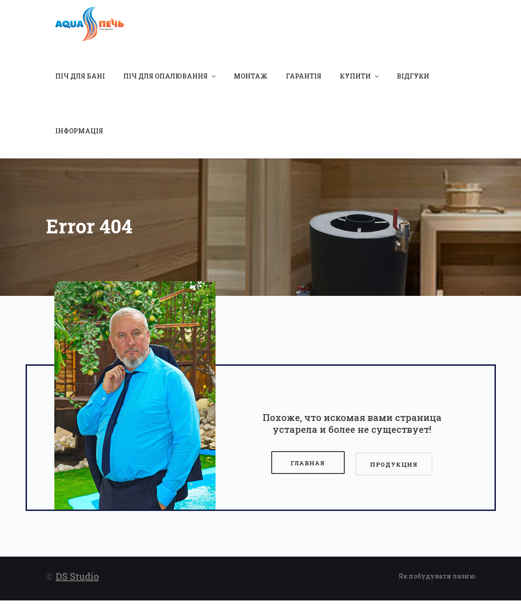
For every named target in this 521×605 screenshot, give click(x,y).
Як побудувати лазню (437, 580)
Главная (306, 469)
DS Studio (77, 581)
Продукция (393, 469)
